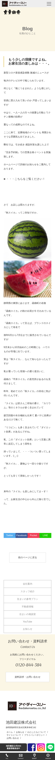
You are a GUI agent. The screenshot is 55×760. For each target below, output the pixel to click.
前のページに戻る (27, 557)
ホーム (10, 732)
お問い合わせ (13, 738)
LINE (45, 535)
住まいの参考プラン (27, 601)
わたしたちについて (36, 732)
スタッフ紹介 (28, 594)
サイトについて (14, 735)
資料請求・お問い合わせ (27, 677)
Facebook (21, 535)
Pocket (33, 535)
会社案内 (27, 586)
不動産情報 (27, 609)
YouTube (27, 624)
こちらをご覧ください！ (30, 178)
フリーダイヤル (28, 663)
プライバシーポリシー (34, 735)
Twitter (9, 535)
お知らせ (27, 631)
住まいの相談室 (27, 617)
